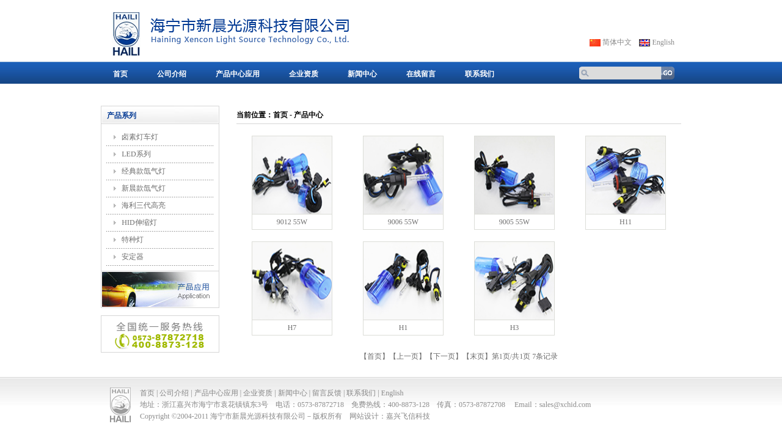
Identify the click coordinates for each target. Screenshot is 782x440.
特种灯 (133, 239)
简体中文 (617, 42)
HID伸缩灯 (139, 222)
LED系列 (136, 154)
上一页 (407, 356)
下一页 (444, 356)
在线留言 (421, 74)
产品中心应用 (238, 74)
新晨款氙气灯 (144, 188)
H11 (625, 222)
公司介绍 (171, 74)
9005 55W (514, 222)
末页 (477, 356)
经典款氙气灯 (144, 171)
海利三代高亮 (144, 205)
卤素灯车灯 (140, 137)
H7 (292, 327)
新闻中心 (362, 74)
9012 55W (292, 222)
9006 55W (403, 222)
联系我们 (479, 74)
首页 (120, 74)
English (663, 42)
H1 (403, 327)
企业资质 (303, 74)
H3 (514, 327)
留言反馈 (327, 393)
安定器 (133, 256)
